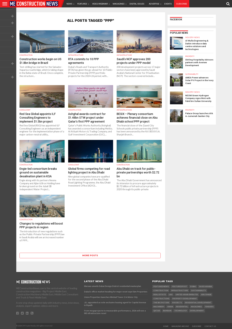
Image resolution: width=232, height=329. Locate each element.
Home (165, 326)
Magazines (119, 4)
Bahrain (167, 311)
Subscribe (181, 4)
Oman (170, 307)
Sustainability (198, 291)
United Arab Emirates (187, 295)
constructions (161, 299)
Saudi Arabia (205, 286)
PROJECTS (177, 303)
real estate (159, 295)
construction (160, 291)
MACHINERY (158, 307)
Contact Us (210, 326)
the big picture (161, 303)
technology (180, 311)
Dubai (193, 286)
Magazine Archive (180, 326)
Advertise (154, 4)
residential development (198, 303)
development (197, 311)
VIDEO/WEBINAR (100, 4)
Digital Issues (137, 4)
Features (82, 4)
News (69, 4)
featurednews (161, 286)
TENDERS (209, 307)
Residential (182, 307)
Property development (184, 299)
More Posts (90, 255)
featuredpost (179, 286)
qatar (156, 311)
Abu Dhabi (206, 295)
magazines (196, 307)
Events (168, 4)
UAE (171, 295)
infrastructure (179, 291)
